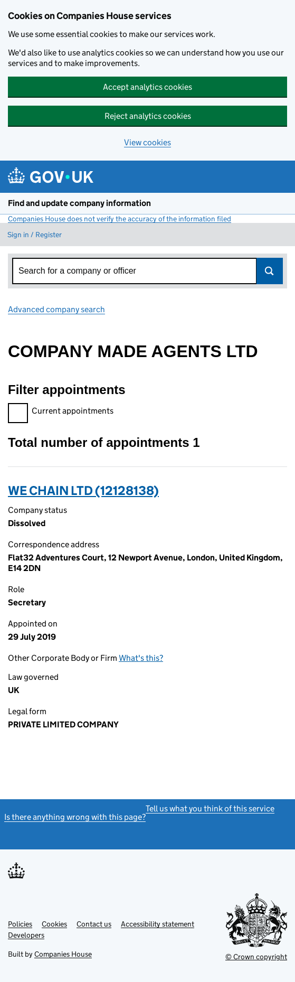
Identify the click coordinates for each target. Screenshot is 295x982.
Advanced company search (56, 309)
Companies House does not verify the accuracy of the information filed (119, 218)
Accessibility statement (157, 924)
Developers (26, 935)
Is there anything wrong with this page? (75, 817)
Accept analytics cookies (147, 87)
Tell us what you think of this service (210, 808)
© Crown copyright (256, 956)
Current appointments (60, 412)
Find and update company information (79, 203)
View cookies (147, 142)
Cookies (54, 924)
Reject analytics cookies (147, 116)
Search (269, 271)
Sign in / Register (34, 234)
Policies (20, 924)
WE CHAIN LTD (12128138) (83, 490)
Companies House (63, 954)
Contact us (94, 924)
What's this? (141, 658)
